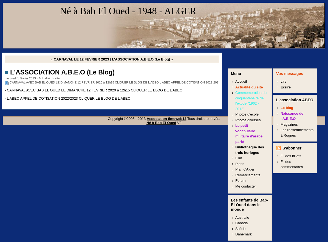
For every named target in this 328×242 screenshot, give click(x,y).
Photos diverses (248, 120)
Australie (242, 217)
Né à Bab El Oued (161, 123)
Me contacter (245, 186)
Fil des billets (291, 156)
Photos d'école (247, 114)
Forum (240, 180)
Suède (240, 229)
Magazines (289, 124)
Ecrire (286, 87)
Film (238, 158)
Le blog (287, 108)
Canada (241, 223)
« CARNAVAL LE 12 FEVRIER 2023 (80, 59)
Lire (284, 81)
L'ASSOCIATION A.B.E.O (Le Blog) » (142, 59)
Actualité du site (49, 78)
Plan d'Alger (245, 169)
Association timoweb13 (166, 119)
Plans (239, 164)
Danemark (243, 234)
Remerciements (247, 175)
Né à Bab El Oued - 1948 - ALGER (128, 11)
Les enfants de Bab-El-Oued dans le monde (249, 205)
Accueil (241, 81)
